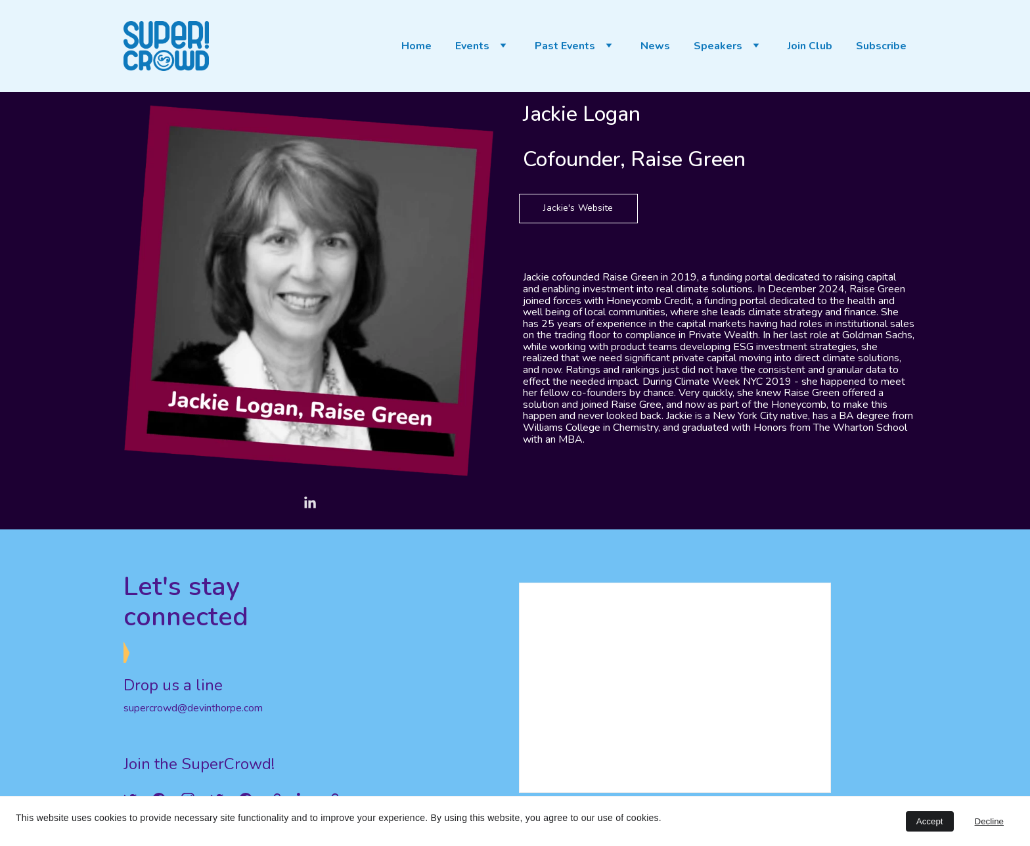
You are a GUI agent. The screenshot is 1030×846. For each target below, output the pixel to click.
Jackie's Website (578, 208)
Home (416, 46)
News (655, 46)
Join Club (810, 46)
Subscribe (881, 46)
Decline (989, 821)
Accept (929, 821)
